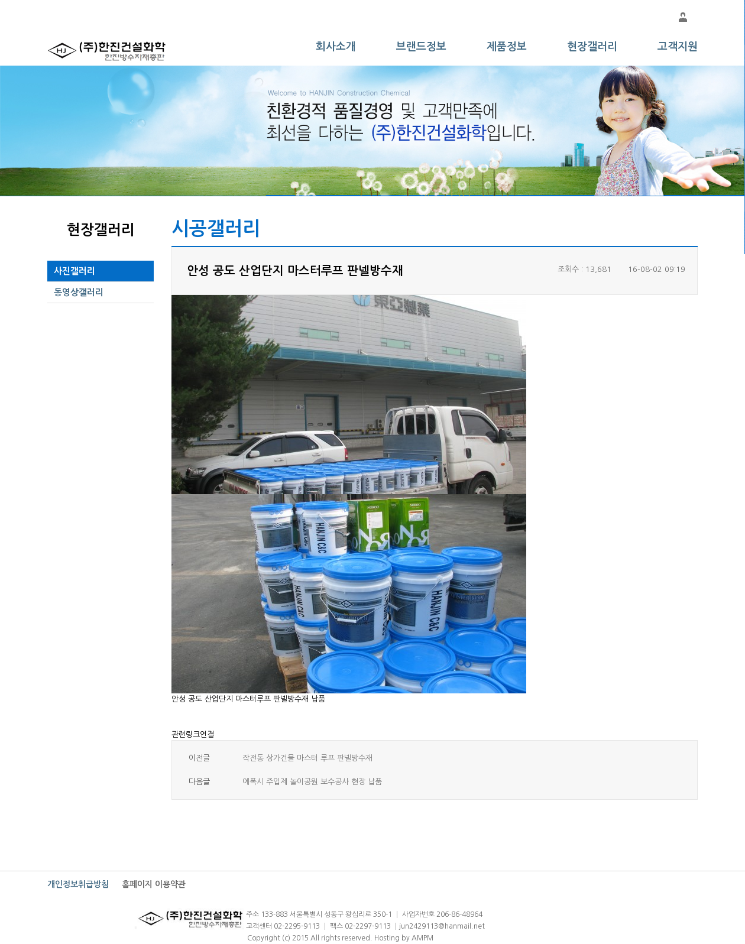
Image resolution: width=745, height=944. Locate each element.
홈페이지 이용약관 (154, 884)
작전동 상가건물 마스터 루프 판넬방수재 (307, 758)
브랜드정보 (421, 46)
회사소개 (336, 46)
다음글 (199, 782)
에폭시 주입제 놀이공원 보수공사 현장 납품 (312, 782)
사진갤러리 (74, 271)
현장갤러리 (592, 46)
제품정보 (507, 46)
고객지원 (677, 46)
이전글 (199, 758)
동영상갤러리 (78, 292)
